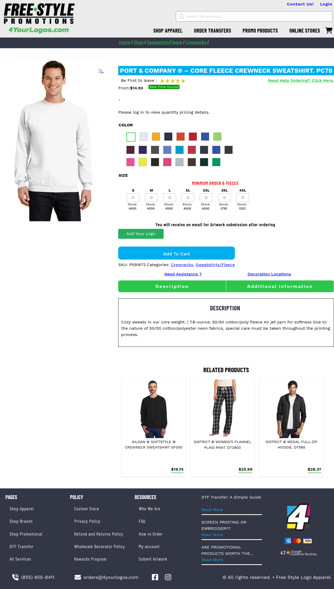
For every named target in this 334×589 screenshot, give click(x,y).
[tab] (172, 286)
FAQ (142, 521)
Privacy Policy (87, 521)
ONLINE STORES (304, 30)
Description (172, 286)
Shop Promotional (26, 534)
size (123, 175)
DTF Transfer (22, 546)
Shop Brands (21, 521)
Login (326, 4)
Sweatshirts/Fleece (164, 42)
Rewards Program (90, 559)
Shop (138, 42)
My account (149, 546)
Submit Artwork (153, 559)
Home (124, 42)
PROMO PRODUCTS (260, 30)
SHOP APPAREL (168, 30)
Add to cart (176, 253)
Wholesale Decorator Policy (99, 546)
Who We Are (149, 508)
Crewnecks (196, 42)
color (125, 124)
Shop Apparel (22, 508)
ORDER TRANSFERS (212, 30)
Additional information (280, 286)
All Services (20, 559)
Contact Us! (300, 4)
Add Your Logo (140, 233)
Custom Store (86, 508)
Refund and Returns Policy (98, 534)
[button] (101, 71)
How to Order (151, 534)
